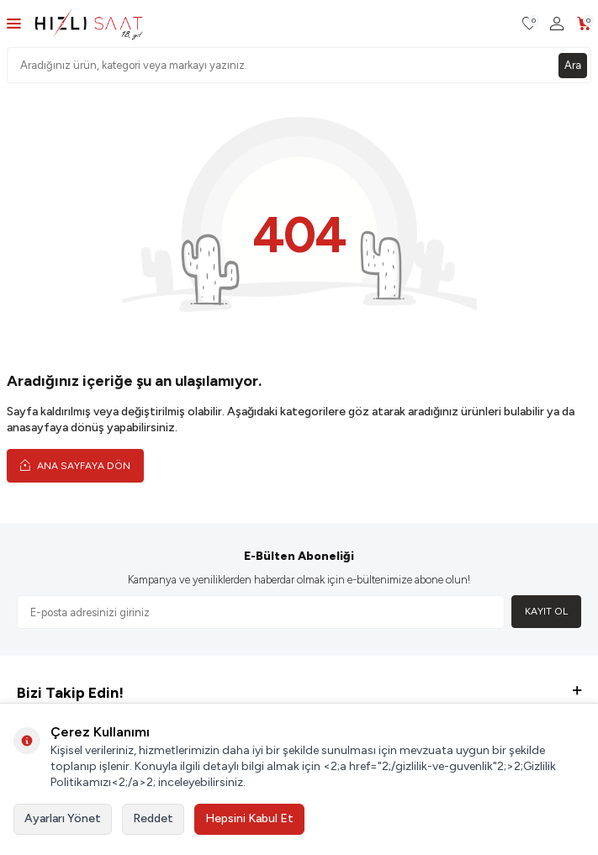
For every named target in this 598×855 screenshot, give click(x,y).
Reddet (153, 818)
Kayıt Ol (546, 611)
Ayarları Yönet (62, 818)
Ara (572, 65)
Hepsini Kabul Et (249, 818)
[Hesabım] (557, 24)
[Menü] (14, 23)
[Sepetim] (584, 24)
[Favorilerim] (529, 24)
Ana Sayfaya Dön (75, 465)
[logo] (88, 23)
